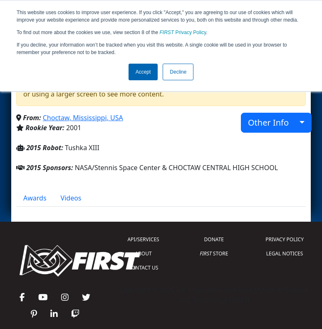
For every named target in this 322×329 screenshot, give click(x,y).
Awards (35, 198)
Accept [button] (143, 72)
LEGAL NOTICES (284, 253)
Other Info (272, 122)
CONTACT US (144, 267)
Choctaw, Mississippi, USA (83, 117)
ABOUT (143, 253)
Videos (71, 198)
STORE (214, 253)
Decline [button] (178, 72)
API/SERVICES (143, 239)
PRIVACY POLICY (284, 239)
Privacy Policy (183, 32)
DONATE (214, 239)
